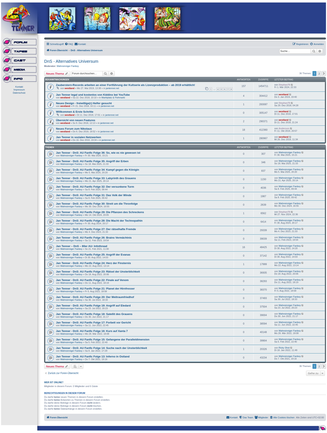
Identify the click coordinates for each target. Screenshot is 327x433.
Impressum (19, 89)
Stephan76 (284, 84)
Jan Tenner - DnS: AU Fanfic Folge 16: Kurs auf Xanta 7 (92, 331)
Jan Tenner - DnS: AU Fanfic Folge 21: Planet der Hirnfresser (95, 288)
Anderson (284, 128)
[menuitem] (69, 44)
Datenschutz (19, 93)
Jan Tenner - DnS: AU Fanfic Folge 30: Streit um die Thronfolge (97, 203)
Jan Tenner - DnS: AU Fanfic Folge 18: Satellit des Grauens (94, 314)
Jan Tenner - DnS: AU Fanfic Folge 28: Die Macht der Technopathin (99, 220)
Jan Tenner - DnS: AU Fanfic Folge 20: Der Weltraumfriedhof (95, 297)
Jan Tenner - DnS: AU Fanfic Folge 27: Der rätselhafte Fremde (96, 229)
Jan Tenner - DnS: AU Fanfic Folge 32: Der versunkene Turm (95, 186)
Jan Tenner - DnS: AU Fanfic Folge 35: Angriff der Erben (92, 161)
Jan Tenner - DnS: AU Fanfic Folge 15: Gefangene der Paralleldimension (103, 339)
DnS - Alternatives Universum (71, 61)
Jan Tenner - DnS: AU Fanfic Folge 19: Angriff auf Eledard (93, 305)
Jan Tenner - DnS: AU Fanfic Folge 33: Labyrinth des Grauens (96, 178)
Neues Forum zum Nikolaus (74, 128)
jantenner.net (112, 88)
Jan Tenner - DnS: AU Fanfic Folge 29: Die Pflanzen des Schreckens (100, 212)
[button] (324, 73)
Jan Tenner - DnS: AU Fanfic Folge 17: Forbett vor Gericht (93, 322)
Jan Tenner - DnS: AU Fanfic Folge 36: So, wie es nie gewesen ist (98, 152)
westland (69, 88)
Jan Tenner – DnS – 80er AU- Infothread (81, 246)
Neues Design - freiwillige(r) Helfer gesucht (84, 103)
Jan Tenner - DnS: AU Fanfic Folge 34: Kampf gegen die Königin (97, 169)
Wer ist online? (53, 382)
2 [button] (319, 73)
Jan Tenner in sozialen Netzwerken (78, 137)
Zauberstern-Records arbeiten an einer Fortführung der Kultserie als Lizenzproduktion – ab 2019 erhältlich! (125, 85)
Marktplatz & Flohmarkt (113, 97)
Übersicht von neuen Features (75, 120)
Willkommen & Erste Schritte (74, 111)
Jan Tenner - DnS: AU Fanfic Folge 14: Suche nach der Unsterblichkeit (101, 348)
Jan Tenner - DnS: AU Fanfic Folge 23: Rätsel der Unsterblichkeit (98, 271)
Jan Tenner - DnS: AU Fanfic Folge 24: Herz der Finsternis (93, 263)
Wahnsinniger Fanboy (68, 66)
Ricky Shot (284, 347)
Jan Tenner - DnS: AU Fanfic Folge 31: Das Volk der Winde (93, 195)
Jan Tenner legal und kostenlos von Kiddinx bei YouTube (93, 94)
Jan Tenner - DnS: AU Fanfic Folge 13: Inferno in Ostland (93, 356)
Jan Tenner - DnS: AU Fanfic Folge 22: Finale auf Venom (92, 280)
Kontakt (19, 87)
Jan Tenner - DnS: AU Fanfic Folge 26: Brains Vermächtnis (94, 237)
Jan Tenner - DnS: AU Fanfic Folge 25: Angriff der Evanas (93, 254)
